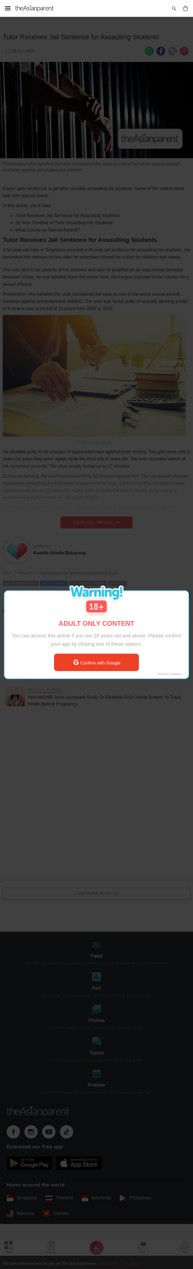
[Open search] (174, 8)
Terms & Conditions (170, 673)
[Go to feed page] (35, 8)
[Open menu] (7, 8)
